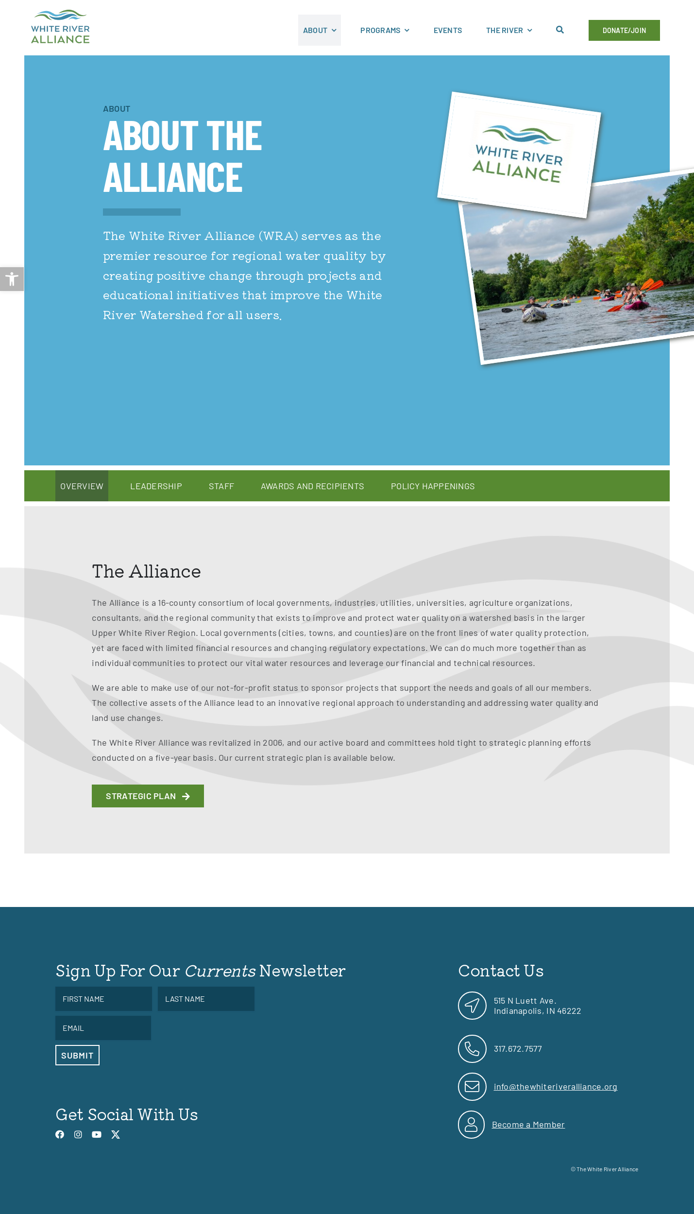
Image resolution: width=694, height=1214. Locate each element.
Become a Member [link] (528, 1124)
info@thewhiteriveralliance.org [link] (556, 1086)
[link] (12, 279)
